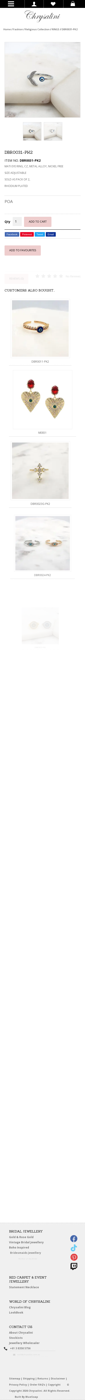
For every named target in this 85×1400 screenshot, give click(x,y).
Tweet (39, 234)
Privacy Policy (18, 1384)
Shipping (29, 1378)
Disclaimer (58, 1378)
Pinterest (27, 234)
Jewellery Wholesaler (27, 1343)
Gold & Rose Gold (21, 1237)
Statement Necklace (24, 1287)
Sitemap (14, 1378)
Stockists (16, 1338)
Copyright (54, 1384)
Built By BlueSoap (26, 1396)
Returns (42, 1378)
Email (51, 234)
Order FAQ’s (37, 1384)
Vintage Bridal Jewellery (27, 1242)
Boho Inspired (24, 1248)
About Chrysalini (21, 1333)
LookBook (17, 1312)
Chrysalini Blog (20, 1307)
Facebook (12, 234)
